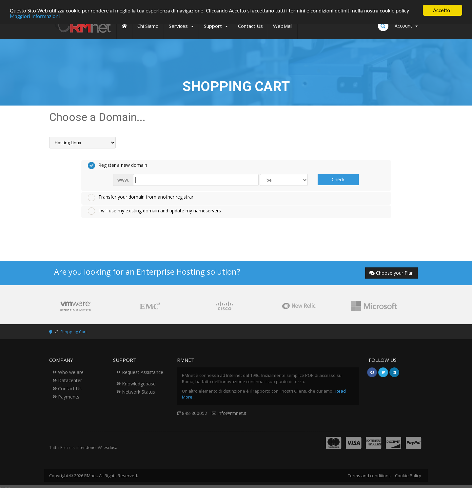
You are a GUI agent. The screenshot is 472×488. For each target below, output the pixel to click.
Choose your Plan (391, 273)
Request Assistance (139, 372)
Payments (65, 397)
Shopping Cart (73, 332)
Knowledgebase (136, 384)
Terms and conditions (369, 475)
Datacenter (67, 380)
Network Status (135, 392)
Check (338, 179)
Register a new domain (117, 165)
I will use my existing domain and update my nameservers (154, 211)
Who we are (68, 372)
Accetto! (442, 10)
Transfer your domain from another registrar (140, 197)
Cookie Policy (408, 475)
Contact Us (67, 388)
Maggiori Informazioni (35, 15)
